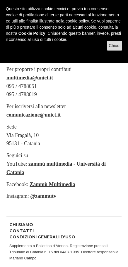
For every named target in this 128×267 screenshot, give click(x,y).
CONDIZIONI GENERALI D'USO (42, 237)
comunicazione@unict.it (33, 115)
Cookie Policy (31, 33)
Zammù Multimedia (52, 184)
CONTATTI (21, 230)
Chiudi (114, 45)
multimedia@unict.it (29, 78)
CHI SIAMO (21, 224)
